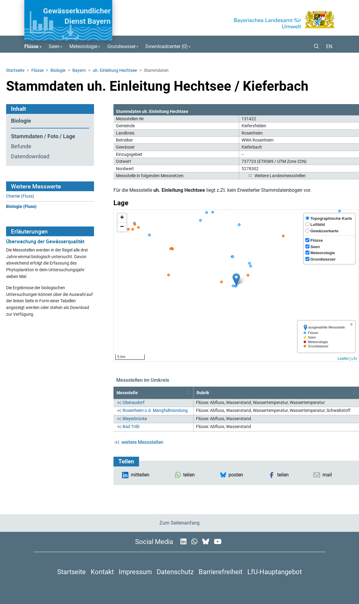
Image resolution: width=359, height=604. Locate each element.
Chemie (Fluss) (20, 196)
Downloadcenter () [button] (166, 46)
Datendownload (30, 156)
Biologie (58, 70)
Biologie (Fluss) (21, 206)
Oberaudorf (134, 402)
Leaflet (342, 358)
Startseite (15, 70)
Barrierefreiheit (220, 572)
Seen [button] (54, 46)
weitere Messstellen (142, 442)
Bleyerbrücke (135, 418)
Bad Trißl (131, 426)
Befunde (21, 146)
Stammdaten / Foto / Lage (43, 136)
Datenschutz (175, 572)
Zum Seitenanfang (179, 523)
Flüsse (37, 70)
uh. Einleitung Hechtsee (115, 70)
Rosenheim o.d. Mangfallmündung (155, 410)
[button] (314, 46)
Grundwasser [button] (121, 46)
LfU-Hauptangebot (274, 572)
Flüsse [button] (31, 46)
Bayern (79, 70)
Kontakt (102, 572)
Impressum (135, 572)
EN (329, 46)
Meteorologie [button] (83, 46)
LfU (354, 358)
